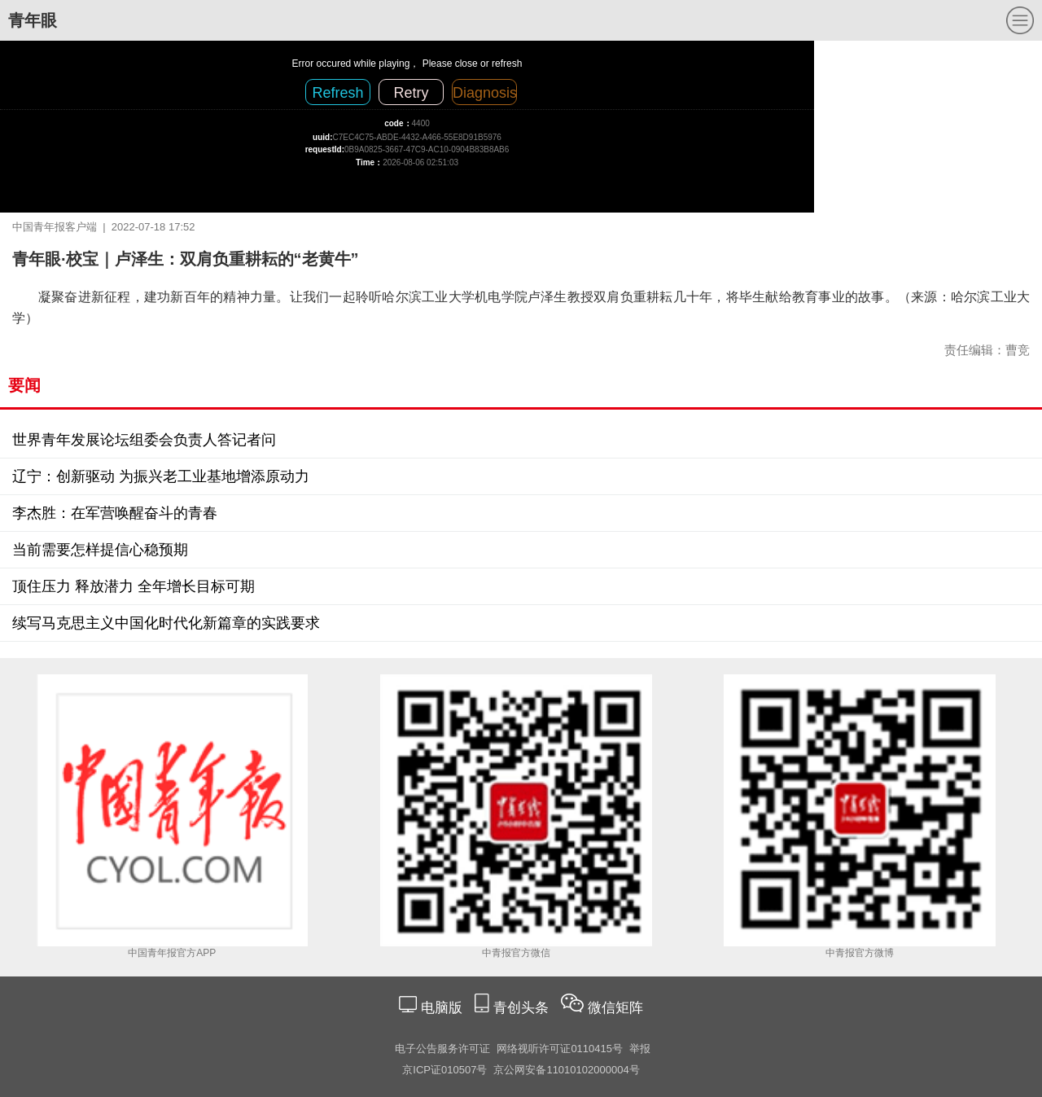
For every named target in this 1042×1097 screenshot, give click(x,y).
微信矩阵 (615, 1008)
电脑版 (441, 1008)
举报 (639, 1048)
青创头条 (523, 1008)
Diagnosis (485, 93)
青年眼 (32, 20)
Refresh (337, 93)
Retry (410, 93)
